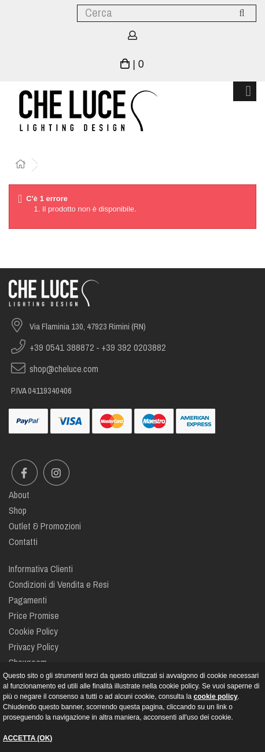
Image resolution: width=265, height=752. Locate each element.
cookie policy (216, 696)
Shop (18, 511)
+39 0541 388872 (62, 348)
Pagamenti (28, 600)
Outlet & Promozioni (45, 526)
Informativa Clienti (41, 569)
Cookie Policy (33, 631)
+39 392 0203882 (133, 348)
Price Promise (34, 616)
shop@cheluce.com (64, 369)
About (19, 495)
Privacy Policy (33, 647)
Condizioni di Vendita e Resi (59, 585)
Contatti (23, 542)
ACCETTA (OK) (27, 738)
